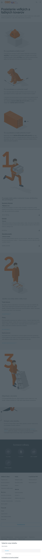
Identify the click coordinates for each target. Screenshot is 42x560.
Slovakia (5, 551)
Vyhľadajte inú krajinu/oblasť (10, 557)
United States (6, 554)
